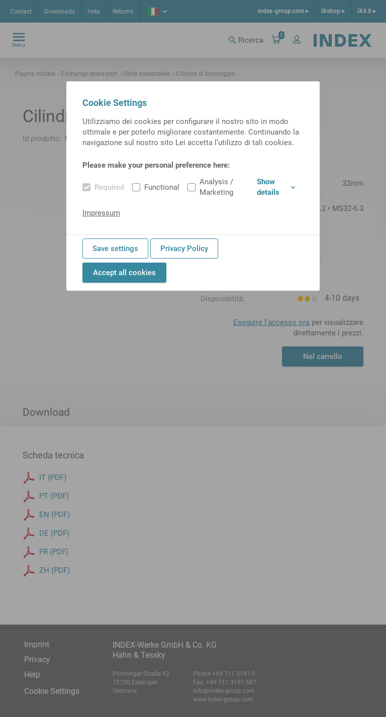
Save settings (115, 248)
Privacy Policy (184, 248)
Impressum (101, 212)
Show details (276, 187)
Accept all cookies (124, 272)
